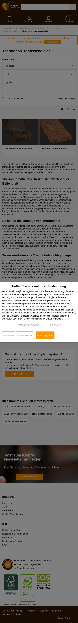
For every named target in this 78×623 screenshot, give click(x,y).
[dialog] (39, 311)
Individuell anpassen (24, 335)
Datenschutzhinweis (28, 325)
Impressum (55, 325)
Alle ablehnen (8, 335)
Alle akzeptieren (45, 335)
